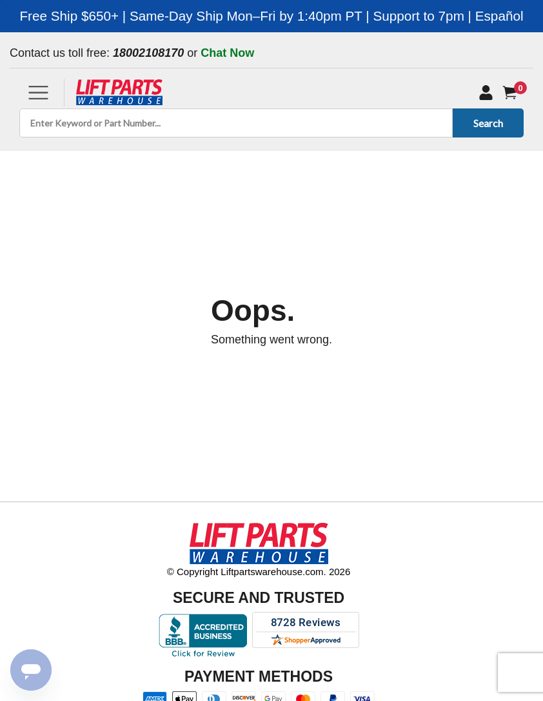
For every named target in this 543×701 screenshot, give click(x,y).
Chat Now (227, 52)
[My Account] (486, 92)
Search (486, 122)
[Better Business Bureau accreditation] (203, 635)
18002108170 (148, 52)
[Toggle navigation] (38, 93)
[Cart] (512, 92)
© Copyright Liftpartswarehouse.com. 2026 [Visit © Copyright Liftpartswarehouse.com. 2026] (259, 571)
